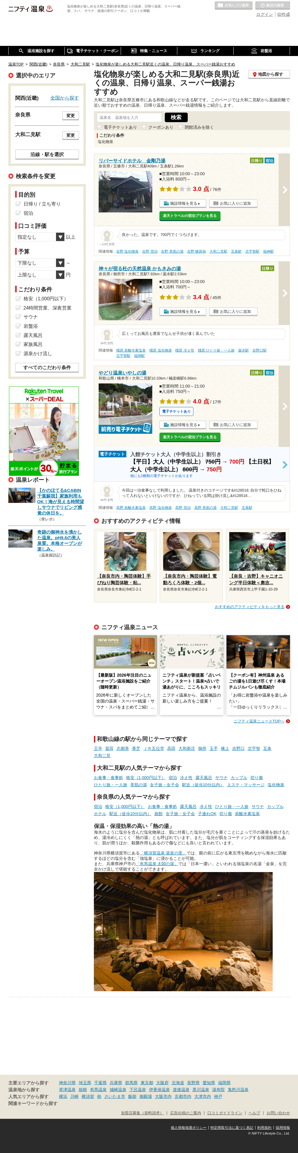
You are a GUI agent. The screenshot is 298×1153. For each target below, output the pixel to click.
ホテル (100, 813)
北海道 (178, 1082)
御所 (202, 748)
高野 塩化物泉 (160, 508)
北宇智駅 (252, 251)
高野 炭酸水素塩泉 (131, 508)
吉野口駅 (259, 350)
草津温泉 (67, 1089)
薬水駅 (243, 350)
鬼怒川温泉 (238, 1089)
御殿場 (145, 1096)
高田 (171, 748)
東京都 (147, 1082)
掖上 (225, 748)
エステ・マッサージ (246, 784)
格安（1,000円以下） (146, 777)
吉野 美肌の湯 (172, 251)
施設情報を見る (183, 203)
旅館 (158, 813)
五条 (267, 748)
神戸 (218, 1096)
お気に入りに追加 (235, 203)
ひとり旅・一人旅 (110, 784)
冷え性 (186, 777)
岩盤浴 (31, 326)
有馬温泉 (98, 1089)
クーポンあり (160, 127)
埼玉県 (85, 1082)
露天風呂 (203, 777)
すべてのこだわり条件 (47, 367)
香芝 (136, 748)
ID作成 (283, 14)
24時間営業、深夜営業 (48, 307)
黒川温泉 (201, 1089)
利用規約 (264, 1128)
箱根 (83, 1089)
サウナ (221, 777)
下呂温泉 (137, 1089)
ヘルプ (254, 1113)
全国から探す (64, 97)
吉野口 (238, 748)
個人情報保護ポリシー (189, 1128)
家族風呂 (33, 344)
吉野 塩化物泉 (127, 251)
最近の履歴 (272, 5)
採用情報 (283, 1128)
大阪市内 (163, 1096)
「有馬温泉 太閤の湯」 (157, 863)
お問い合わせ (278, 1113)
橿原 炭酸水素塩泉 (131, 350)
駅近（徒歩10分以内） (203, 784)
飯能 (132, 1096)
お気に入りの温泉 (233, 5)
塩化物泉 (276, 784)
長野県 (193, 1082)
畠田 (109, 748)
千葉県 (100, 1082)
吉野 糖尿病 (196, 251)
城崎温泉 (118, 1089)
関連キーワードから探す (33, 1103)
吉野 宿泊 (149, 251)
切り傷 (256, 777)
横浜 (63, 1096)
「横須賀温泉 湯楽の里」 (163, 853)
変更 (70, 115)
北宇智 (254, 748)
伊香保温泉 (159, 1089)
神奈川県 (67, 1082)
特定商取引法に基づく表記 (231, 1128)
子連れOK (207, 813)
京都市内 (183, 1096)
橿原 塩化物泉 (160, 350)
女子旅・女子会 (164, 784)
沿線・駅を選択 (47, 154)
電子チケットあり (120, 127)
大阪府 (162, 1082)
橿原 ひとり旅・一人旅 (216, 350)
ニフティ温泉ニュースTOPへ (259, 721)
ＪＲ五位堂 (153, 748)
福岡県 (224, 1082)
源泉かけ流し (38, 353)
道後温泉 (181, 1089)
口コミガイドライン (224, 1113)
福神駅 (268, 251)
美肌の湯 (138, 784)
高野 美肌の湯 (205, 508)
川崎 (74, 1096)
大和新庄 (187, 748)
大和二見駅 (218, 251)
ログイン (264, 14)
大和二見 (102, 755)
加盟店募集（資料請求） (142, 1113)
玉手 (213, 748)
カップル (239, 777)
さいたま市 (114, 1096)
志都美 (123, 748)
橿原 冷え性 (184, 350)
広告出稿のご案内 (185, 1113)
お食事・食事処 (108, 777)
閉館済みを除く (199, 127)
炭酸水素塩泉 (247, 813)
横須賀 (88, 1096)
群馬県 (131, 1082)
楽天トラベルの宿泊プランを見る (190, 216)
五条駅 (236, 251)
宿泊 (173, 777)
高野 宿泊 (182, 508)
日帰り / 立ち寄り (42, 203)
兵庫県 (116, 1082)
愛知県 (209, 1082)
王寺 (98, 748)
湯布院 (218, 1089)
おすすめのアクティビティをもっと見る (250, 607)
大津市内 (202, 1096)
